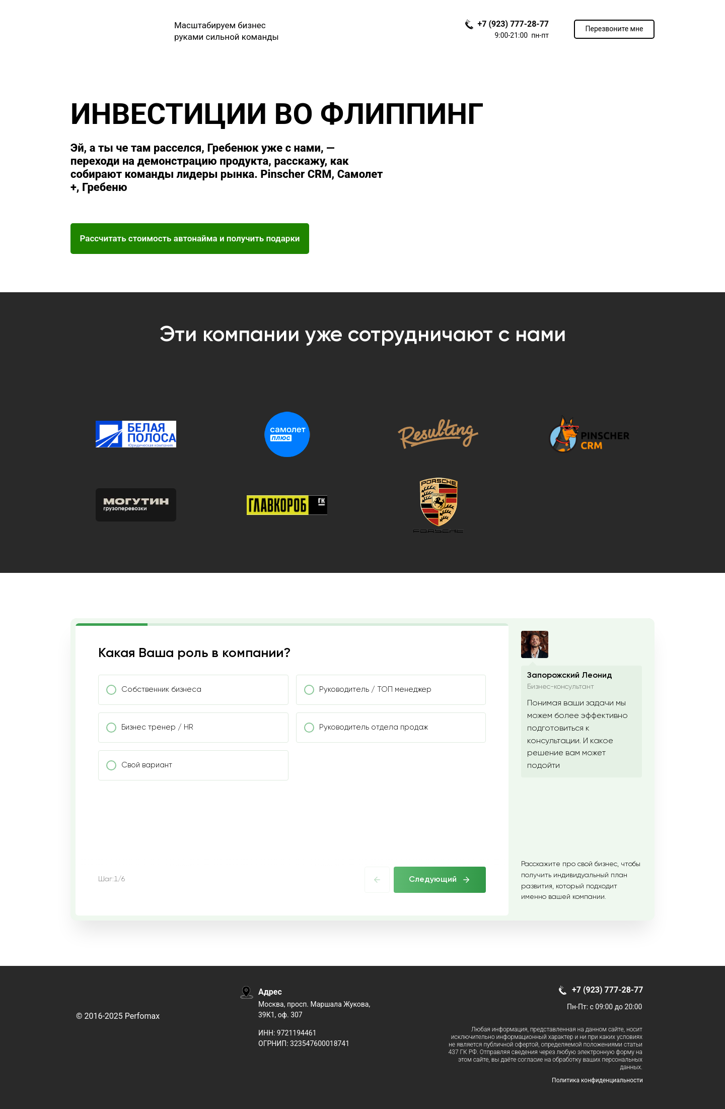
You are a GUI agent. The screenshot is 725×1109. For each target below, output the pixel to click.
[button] (614, 29)
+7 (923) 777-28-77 (513, 24)
